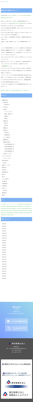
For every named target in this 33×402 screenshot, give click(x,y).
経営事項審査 (8, 212)
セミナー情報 (6, 137)
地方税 (4, 130)
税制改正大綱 (6, 142)
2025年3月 (4, 254)
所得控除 (5, 208)
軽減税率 (21, 212)
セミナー (11, 204)
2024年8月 (4, 271)
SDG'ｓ (3, 188)
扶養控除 (11, 208)
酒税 (3, 195)
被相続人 (12, 212)
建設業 (5, 116)
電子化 (4, 190)
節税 (5, 212)
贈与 (5, 125)
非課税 (12, 214)
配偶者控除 (27, 212)
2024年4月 (4, 278)
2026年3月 (4, 226)
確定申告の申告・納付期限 (17, 23)
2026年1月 (4, 230)
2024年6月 (4, 273)
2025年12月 (4, 233)
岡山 (4, 162)
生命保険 (13, 210)
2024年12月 (4, 261)
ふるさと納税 (3, 204)
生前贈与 (10, 210)
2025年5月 (4, 249)
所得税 (4, 102)
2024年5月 (4, 275)
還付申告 (11, 17)
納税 (3, 174)
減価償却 (26, 208)
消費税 (24, 208)
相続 (5, 123)
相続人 (18, 210)
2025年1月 (4, 259)
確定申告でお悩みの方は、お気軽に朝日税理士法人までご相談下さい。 (15, 90)
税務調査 (30, 210)
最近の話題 (4, 160)
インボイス (8, 204)
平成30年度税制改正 (8, 151)
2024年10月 (4, 266)
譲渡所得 (15, 212)
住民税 (5, 132)
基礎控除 (15, 206)
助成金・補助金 (7, 113)
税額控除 (2, 212)
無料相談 (4, 192)
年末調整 (4, 185)
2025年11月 (4, 235)
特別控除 (6, 210)
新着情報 (4, 100)
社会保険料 (4, 183)
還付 (24, 212)
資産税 (4, 120)
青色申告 (5, 214)
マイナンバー (7, 111)
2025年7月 (4, 245)
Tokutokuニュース (6, 153)
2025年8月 (4, 242)
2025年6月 (4, 247)
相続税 (21, 210)
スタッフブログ (5, 156)
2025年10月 (4, 238)
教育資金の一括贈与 (16, 208)
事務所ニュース (5, 165)
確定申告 (14, 15)
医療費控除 (3, 17)
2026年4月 (4, 223)
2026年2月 (4, 228)
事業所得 (19, 204)
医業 (5, 118)
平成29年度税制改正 (8, 148)
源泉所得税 (4, 172)
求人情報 (4, 181)
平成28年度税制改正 (8, 146)
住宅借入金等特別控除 (26, 15)
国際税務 (5, 139)
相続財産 (23, 210)
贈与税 (19, 212)
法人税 (4, 107)
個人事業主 (4, 206)
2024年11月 (4, 264)
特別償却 (3, 210)
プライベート (6, 158)
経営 (4, 109)
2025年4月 (4, 252)
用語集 (3, 167)
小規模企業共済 (20, 206)
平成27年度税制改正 (8, 144)
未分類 (3, 169)
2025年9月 (4, 240)
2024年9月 (4, 268)
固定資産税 (6, 134)
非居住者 (9, 214)
